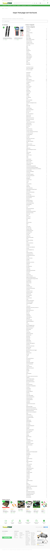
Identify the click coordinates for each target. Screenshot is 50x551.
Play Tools (36, 313)
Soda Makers (36, 178)
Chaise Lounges (36, 152)
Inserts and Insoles (36, 298)
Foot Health (36, 245)
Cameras (36, 89)
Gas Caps (36, 256)
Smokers (36, 215)
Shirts (36, 221)
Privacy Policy (16, 535)
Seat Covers (36, 423)
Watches (36, 83)
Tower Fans (36, 475)
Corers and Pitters (36, 184)
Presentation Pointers (36, 398)
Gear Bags (36, 259)
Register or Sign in (43, 3)
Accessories (36, 28)
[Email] (7, 535)
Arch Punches (36, 107)
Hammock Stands (36, 283)
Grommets (36, 273)
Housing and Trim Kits (36, 291)
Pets (36, 375)
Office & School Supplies (36, 68)
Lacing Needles (36, 315)
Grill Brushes (36, 263)
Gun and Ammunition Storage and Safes (36, 278)
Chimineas (36, 153)
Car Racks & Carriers (36, 42)
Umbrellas (36, 428)
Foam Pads (36, 244)
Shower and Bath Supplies (36, 430)
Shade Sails (36, 427)
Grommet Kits (36, 272)
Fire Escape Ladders (36, 232)
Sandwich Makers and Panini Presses (36, 189)
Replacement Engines (36, 406)
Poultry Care (36, 394)
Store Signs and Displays (36, 141)
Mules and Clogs (36, 347)
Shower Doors (36, 432)
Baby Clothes (36, 37)
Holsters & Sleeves (36, 57)
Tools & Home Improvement (36, 81)
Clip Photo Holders (36, 155)
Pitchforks (36, 331)
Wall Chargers (36, 484)
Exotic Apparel (36, 218)
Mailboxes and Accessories (36, 326)
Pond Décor (36, 387)
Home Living (36, 60)
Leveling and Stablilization (36, 321)
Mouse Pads (36, 344)
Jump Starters (36, 306)
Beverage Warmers (36, 125)
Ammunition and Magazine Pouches (36, 103)
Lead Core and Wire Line (36, 243)
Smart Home (36, 74)
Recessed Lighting (36, 204)
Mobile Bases (36, 339)
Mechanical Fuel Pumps (36, 333)
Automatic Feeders (36, 108)
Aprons (36, 104)
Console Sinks (36, 173)
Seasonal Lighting (36, 421)
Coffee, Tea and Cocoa (36, 163)
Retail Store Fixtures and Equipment (36, 412)
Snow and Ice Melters (36, 445)
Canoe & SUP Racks (36, 41)
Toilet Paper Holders (36, 472)
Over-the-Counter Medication (36, 247)
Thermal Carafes (36, 162)
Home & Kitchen (36, 59)
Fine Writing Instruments (36, 230)
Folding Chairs (36, 148)
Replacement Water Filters (36, 410)
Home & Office (30, 5)
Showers (36, 434)
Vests (36, 447)
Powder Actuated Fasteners (36, 397)
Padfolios (36, 369)
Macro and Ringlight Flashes (36, 325)
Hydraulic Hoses (36, 293)
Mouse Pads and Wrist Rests (36, 346)
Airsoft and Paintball (36, 100)
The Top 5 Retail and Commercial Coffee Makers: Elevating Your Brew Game (28, 540)
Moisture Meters (36, 340)
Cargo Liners (36, 135)
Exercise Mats (36, 90)
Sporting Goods (24, 5)
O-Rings (36, 355)
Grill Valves (36, 267)
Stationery (36, 450)
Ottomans (36, 365)
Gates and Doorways (36, 258)
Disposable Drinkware (36, 200)
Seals (36, 357)
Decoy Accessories (36, 197)
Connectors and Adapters (36, 171)
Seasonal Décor (36, 309)
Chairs (36, 146)
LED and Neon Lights (36, 320)
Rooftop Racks (36, 72)
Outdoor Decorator (36, 366)
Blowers (36, 127)
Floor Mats (36, 137)
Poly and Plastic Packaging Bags (36, 386)
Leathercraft (36, 318)
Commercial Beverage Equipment (36, 166)
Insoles (36, 299)
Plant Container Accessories (36, 381)
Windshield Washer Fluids (36, 494)
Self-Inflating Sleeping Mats (36, 425)
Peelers (36, 372)
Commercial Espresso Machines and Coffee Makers (36, 168)
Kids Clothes (36, 63)
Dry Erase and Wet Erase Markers (36, 211)
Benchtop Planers (36, 123)
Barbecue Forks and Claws (36, 118)
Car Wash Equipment (36, 134)
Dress (36, 207)
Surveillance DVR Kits (36, 458)
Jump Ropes (36, 93)
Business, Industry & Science (36, 39)
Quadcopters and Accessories (36, 403)
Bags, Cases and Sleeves (36, 109)
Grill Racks (36, 265)
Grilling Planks (36, 269)
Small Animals (36, 439)
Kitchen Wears (36, 65)
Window (36, 483)
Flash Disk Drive (36, 50)
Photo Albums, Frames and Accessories (36, 376)
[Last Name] (7, 534)
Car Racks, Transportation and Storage (36, 131)
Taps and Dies (36, 332)
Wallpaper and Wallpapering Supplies (36, 486)
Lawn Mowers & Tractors (36, 67)
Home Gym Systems (36, 287)
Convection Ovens (36, 179)
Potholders (36, 392)
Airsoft (36, 98)
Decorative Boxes (36, 195)
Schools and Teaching (36, 416)
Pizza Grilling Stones (36, 266)
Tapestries (36, 377)
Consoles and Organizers (36, 174)
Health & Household (36, 56)
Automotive (36, 34)
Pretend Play (36, 314)
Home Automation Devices (36, 203)
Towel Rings (36, 473)
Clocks (36, 156)
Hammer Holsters (36, 281)
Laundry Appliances (36, 317)
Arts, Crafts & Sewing (36, 32)
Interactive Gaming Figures (36, 300)
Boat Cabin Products (36, 129)
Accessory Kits (36, 87)
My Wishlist (21, 533)
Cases (36, 142)
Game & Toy (36, 53)
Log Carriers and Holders (36, 237)
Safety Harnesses (36, 414)
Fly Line (36, 241)
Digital (36, 48)
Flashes (36, 239)
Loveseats (36, 324)
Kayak (36, 61)
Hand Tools (14, 5)
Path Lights (36, 370)
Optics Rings (36, 361)
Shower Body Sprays (36, 431)
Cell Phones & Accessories (36, 43)
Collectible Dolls (36, 164)
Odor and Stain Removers (36, 358)
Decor (36, 46)
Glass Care (36, 261)
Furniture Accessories (36, 252)
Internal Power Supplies (36, 302)
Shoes (36, 151)
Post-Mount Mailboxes (36, 391)
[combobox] (22, 3)
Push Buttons (36, 402)
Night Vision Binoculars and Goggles (36, 350)
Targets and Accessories (36, 468)
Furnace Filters (36, 226)
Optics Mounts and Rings (36, 362)
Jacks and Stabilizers (36, 303)
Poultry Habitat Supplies (36, 395)
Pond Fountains (36, 388)
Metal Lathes (36, 336)
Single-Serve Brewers (36, 160)
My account (15, 532)
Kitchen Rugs (36, 105)
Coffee (36, 157)
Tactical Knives (36, 465)
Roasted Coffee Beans (36, 276)
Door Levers (36, 206)
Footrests (36, 248)
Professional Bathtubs (36, 399)
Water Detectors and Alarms (36, 491)
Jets (36, 304)
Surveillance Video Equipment (36, 343)
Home (3, 8)
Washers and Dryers (36, 489)
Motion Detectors (36, 342)
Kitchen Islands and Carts (36, 310)
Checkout (21, 535)
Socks (36, 446)
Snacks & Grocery (36, 76)
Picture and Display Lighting (36, 379)
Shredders (36, 435)
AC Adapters (36, 85)
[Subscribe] (7, 538)
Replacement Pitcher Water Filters (36, 408)
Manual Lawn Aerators (36, 328)
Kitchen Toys (36, 311)
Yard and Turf (5, 5)
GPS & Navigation (36, 54)
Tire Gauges (36, 471)
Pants (36, 219)
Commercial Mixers (36, 170)
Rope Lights (36, 296)
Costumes (36, 185)
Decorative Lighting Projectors (36, 196)
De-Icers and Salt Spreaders (36, 192)
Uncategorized (36, 82)
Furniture (36, 52)
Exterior (36, 223)
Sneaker (36, 78)
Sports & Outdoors (36, 79)
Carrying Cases (36, 140)
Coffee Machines (36, 159)
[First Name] (7, 532)
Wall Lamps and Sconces (36, 380)
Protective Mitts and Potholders (36, 270)
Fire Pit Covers (36, 233)
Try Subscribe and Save (36, 441)
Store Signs (36, 456)
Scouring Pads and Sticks (36, 417)
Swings (36, 460)
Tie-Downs (36, 96)
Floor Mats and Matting (36, 240)
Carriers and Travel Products (36, 138)
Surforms (36, 457)
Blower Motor (36, 126)
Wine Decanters (36, 495)
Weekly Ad (44, 0)
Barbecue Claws (36, 115)
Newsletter (21, 532)
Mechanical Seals (36, 335)
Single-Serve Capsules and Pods (36, 277)
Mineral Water (36, 337)
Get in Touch (16, 537)
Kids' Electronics (36, 210)
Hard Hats (36, 284)
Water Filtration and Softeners (36, 493)
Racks (36, 405)
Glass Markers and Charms (36, 262)
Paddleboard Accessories (36, 368)
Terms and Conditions (15, 534)
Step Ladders (36, 453)
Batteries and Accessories (36, 119)
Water (36, 490)
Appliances (19, 5)
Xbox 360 (36, 354)
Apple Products (36, 30)
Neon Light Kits (36, 348)
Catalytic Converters (36, 144)
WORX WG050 (27, 537)
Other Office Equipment (36, 364)
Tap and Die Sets (36, 467)
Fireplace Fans (36, 236)
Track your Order (22, 534)
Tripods (36, 479)
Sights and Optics (36, 436)
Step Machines (36, 454)
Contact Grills (36, 177)
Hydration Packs (36, 92)
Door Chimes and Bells (36, 201)
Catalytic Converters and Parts (36, 145)
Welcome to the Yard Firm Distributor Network (7, 0)
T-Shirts (36, 462)
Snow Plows (36, 193)
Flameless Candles (36, 229)
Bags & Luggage (36, 38)
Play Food (36, 383)
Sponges (36, 419)
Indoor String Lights (36, 295)
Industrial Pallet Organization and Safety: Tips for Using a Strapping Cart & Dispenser (33, 542)
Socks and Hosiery (36, 222)
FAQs (47, 0)
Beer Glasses (36, 120)
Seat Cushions (36, 424)
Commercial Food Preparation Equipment (36, 167)
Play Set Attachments (36, 384)
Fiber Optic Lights (36, 228)
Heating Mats (36, 285)
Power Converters (36, 86)
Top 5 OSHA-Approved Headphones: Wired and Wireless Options (33, 537)
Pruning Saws (36, 401)
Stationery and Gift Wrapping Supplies (36, 452)
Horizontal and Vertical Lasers (36, 288)
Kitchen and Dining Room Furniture (36, 149)
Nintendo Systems (36, 353)
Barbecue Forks (36, 116)
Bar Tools (36, 112)
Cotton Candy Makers (36, 188)
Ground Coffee (36, 274)
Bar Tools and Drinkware (36, 114)
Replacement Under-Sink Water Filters (36, 409)
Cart (20, 536)
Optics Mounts (36, 359)
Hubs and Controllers (36, 292)
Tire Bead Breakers (36, 469)
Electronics (36, 49)
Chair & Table (36, 45)
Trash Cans (36, 476)
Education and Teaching (36, 212)
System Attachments (36, 461)
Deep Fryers (36, 199)
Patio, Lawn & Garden (36, 70)
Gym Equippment (36, 280)
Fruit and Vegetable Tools (36, 250)
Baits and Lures (36, 111)
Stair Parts (36, 449)
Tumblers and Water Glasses (36, 122)
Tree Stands (36, 478)
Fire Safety (36, 234)
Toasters (36, 181)
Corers (36, 182)
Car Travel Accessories (36, 133)
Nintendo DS (36, 351)
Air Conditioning (36, 97)
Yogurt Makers (36, 190)
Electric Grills (36, 214)
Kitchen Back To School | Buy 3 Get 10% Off (36, 307)
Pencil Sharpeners (36, 373)
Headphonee (36, 186)
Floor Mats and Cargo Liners (36, 175)
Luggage (36, 94)
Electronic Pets (36, 217)
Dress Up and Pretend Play (36, 208)
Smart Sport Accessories (36, 443)
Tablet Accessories (36, 464)
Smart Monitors (36, 442)
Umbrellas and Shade (36, 480)
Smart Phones (36, 75)
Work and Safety (36, 497)
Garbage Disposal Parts (36, 254)
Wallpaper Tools (36, 487)
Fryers (36, 251)
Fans (36, 225)
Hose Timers (36, 289)
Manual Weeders (36, 329)
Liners (36, 322)
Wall (36, 482)
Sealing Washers (36, 420)
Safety (36, 413)
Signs (36, 438)
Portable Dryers (36, 390)
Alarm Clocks (36, 101)
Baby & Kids (36, 35)
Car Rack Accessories (36, 130)
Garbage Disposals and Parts (36, 255)
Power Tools (10, 5)
